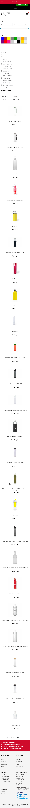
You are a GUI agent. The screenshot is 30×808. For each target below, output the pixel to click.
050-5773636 (7, 13)
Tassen (2, 766)
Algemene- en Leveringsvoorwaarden (22, 767)
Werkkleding (4, 761)
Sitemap (18, 764)
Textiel (2, 759)
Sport (2, 763)
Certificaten (19, 761)
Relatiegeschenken (6, 757)
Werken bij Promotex (21, 757)
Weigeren (15, 8)
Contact (18, 763)
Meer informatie (11, 4)
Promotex (15, 2)
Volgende (16, 99)
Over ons (18, 759)
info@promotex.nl (9, 15)
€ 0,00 (28, 11)
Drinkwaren (4, 764)
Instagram (3, 793)
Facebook (3, 791)
